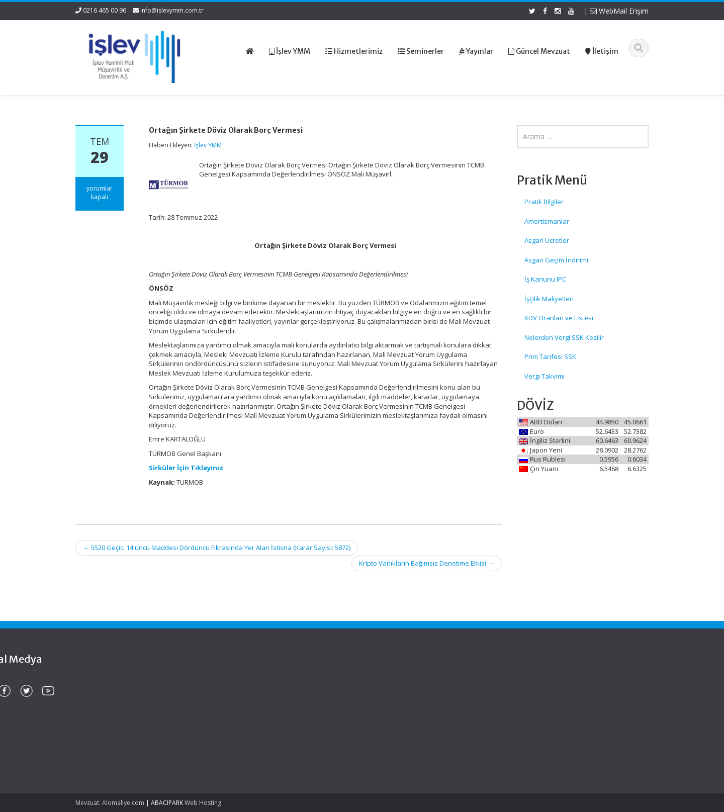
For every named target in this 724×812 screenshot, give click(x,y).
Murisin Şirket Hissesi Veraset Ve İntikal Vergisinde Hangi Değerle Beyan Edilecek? (125, 746)
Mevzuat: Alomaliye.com (109, 802)
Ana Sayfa (398, 684)
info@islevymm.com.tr (172, 10)
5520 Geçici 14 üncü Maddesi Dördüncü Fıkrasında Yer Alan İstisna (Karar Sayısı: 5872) (216, 547)
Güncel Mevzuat (407, 712)
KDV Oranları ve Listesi (558, 317)
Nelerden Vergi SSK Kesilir (564, 337)
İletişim (392, 721)
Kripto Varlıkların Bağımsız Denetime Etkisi (426, 563)
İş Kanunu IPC (545, 279)
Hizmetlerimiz (402, 702)
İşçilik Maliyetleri (549, 298)
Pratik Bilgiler (544, 201)
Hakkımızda (400, 693)
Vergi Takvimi (544, 376)
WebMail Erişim (619, 11)
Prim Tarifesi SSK (550, 356)
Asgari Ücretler (546, 240)
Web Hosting (203, 802)
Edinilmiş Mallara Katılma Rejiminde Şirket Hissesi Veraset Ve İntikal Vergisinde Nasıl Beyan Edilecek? (125, 703)
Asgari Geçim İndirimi (556, 259)
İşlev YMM (208, 145)
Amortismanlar (546, 221)
